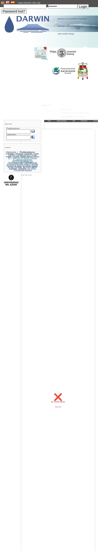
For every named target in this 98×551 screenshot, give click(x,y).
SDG (33, 168)
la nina (26, 165)
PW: (47, 4)
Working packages (62, 121)
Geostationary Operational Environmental (22, 163)
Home (49, 121)
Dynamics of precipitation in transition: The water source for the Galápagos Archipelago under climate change (76, 26)
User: (2, 4)
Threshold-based (22, 170)
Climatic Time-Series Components (23, 154)
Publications (84, 121)
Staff (74, 121)
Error (34, 158)
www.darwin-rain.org (29, 2)
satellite (13, 168)
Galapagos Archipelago (22, 161)
